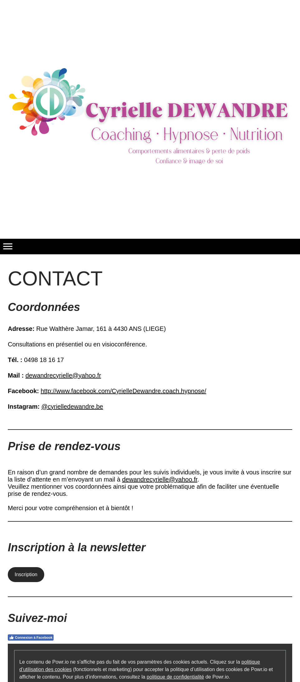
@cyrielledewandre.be (72, 406)
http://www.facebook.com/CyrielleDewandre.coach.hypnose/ (123, 391)
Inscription (26, 574)
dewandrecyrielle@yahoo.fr (63, 375)
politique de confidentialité (175, 677)
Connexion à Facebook (30, 637)
